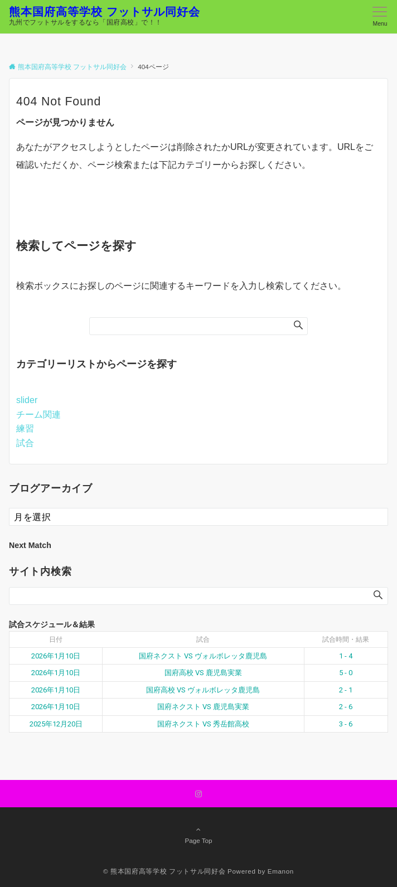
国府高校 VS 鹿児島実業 (203, 672)
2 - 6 (345, 706)
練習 (25, 428)
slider (26, 400)
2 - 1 (345, 690)
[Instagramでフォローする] (198, 794)
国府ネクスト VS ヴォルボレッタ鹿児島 (203, 656)
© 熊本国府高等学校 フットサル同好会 (164, 871)
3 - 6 (345, 724)
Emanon (281, 871)
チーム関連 (38, 414)
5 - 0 (345, 672)
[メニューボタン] (380, 17)
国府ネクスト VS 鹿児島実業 (203, 706)
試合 (25, 443)
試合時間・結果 (345, 639)
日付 (55, 639)
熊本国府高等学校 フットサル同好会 (104, 12)
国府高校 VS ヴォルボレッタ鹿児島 (203, 690)
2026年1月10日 (55, 656)
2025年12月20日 (56, 724)
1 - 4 (345, 656)
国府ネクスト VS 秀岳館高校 (203, 724)
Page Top (198, 834)
